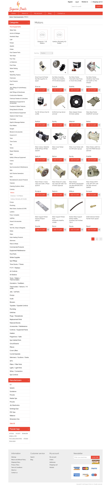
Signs (11, 154)
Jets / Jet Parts (14, 292)
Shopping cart (54, 465)
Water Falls (13, 30)
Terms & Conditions (16, 467)
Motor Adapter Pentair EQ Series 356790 (75, 113)
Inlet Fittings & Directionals (17, 92)
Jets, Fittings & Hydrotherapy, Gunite (18, 88)
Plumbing (12, 205)
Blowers (12, 302)
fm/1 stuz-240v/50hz (15, 438)
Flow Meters (13, 125)
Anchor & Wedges (15, 33)
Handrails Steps (14, 36)
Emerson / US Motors (17, 196)
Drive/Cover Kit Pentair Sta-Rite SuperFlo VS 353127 (41, 78)
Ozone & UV (13, 135)
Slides (11, 231)
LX (10, 384)
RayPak (12, 71)
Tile (11, 144)
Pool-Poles (13, 65)
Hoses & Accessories (15, 221)
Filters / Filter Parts (16, 364)
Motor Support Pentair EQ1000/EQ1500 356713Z (41, 218)
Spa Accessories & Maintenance (19, 167)
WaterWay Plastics (15, 75)
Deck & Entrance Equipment (18, 112)
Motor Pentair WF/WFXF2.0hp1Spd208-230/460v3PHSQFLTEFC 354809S (76, 184)
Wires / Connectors (16, 371)
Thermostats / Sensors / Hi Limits (18, 287)
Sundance (13, 391)
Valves (11, 148)
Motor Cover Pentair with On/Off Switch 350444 (76, 147)
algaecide (25, 433)
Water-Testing (14, 68)
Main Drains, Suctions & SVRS (18, 208)
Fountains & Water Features (17, 106)
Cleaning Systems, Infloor (17, 186)
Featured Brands (15, 323)
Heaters (12, 333)
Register (70, 2)
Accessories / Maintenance (18, 326)
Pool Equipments (18, 17)
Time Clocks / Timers (17, 264)
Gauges (12, 128)
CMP (11, 39)
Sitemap (13, 457)
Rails (11, 170)
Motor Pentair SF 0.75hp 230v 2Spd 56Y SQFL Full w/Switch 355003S (59, 183)
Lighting (12, 218)
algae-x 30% (13, 436)
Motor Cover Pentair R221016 (57, 147)
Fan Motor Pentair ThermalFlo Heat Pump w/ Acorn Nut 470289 (75, 78)
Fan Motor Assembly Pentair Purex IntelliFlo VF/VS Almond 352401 (58, 78)
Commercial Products (17, 247)
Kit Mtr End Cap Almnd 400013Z (58, 113)
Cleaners (12, 183)
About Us (25, 13)
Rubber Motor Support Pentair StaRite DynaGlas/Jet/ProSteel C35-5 (76, 219)
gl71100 (26, 438)
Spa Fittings (13, 261)
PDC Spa (12, 412)
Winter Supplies (15, 257)
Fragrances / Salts (16, 337)
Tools (11, 138)
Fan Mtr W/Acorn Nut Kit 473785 (42, 113)
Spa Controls (14, 375)
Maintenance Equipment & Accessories (17, 102)
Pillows (12, 347)
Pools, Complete (14, 215)
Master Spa (13, 398)
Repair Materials (14, 151)
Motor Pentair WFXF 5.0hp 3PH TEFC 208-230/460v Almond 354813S (92, 184)
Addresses (53, 462)
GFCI (11, 361)
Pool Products (14, 81)
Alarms (12, 84)
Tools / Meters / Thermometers (15, 279)
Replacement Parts (16, 319)
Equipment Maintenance (17, 250)
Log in (77, 2)
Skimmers (12, 240)
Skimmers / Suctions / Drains (19, 357)
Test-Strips (13, 55)
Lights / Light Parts (16, 368)
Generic (12, 388)
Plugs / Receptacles (16, 316)
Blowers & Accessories (16, 132)
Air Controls (13, 271)
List (101, 53)
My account (38, 13)
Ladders (12, 212)
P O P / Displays (15, 268)
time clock (12, 441)
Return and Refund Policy (18, 459)
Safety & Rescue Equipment (18, 157)
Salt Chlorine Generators (17, 173)
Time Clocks (13, 141)
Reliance (12, 415)
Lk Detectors (13, 62)
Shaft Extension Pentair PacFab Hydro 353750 (92, 217)
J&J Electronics (15, 405)
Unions (12, 160)
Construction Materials (16, 95)
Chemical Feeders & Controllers (19, 98)
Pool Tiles (12, 59)
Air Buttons (13, 275)
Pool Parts (13, 254)
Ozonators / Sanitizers (17, 283)
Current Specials (15, 354)
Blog (49, 13)
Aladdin (12, 46)
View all (12, 423)
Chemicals (13, 78)
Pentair (12, 43)
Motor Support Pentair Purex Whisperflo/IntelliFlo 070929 (58, 219)
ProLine (12, 395)
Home (13, 13)
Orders (51, 459)
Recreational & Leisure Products (19, 180)
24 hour (11, 433)
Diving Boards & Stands (16, 109)
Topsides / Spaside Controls (19, 305)
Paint (11, 164)
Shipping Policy (15, 462)
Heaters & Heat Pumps (16, 116)
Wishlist (52, 467)
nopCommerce (18, 484)
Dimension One (14, 419)
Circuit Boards (14, 343)
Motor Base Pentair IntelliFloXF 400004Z (92, 113)
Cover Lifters (14, 350)
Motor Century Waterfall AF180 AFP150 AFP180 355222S (42, 148)
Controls (12, 189)
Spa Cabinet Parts (15, 340)
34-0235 (18, 433)
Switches (12, 312)
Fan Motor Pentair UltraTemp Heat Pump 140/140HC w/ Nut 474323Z (92, 79)
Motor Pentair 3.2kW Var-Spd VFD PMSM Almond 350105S (93, 148)
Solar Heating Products (16, 237)
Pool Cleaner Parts (15, 52)
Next (100, 238)
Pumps (12, 202)
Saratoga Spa (14, 409)
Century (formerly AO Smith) (19, 199)
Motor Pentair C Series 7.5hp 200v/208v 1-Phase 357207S (42, 183)
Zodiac (12, 49)
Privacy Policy (15, 465)
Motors (12, 192)
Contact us (61, 13)
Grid (98, 53)
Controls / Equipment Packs (19, 330)
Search (32, 457)
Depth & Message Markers (17, 122)
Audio (12, 299)
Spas (11, 176)
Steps (11, 234)
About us (13, 470)
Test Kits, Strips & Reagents (17, 227)
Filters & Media (14, 243)
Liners (11, 224)
